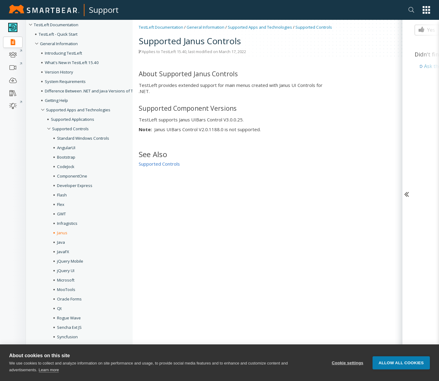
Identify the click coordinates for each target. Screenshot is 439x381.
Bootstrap (66, 157)
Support (104, 9)
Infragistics (67, 223)
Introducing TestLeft (63, 53)
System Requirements (65, 81)
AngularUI (66, 147)
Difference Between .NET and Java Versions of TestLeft (95, 91)
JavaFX (63, 251)
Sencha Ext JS (69, 327)
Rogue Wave (69, 318)
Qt (59, 308)
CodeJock (65, 166)
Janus (62, 232)
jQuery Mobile (70, 261)
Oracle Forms (69, 299)
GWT (61, 214)
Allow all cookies (401, 363)
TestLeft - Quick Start (58, 34)
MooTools (66, 289)
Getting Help (56, 100)
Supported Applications (72, 119)
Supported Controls (70, 128)
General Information (59, 43)
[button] (426, 10)
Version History (59, 72)
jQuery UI (65, 270)
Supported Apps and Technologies (78, 110)
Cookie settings (347, 363)
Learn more (49, 370)
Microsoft (65, 280)
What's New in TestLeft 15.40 (72, 62)
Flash (62, 195)
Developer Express (74, 185)
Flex (60, 204)
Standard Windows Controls (83, 138)
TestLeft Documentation (56, 24)
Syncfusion (67, 337)
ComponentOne (72, 176)
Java (61, 242)
